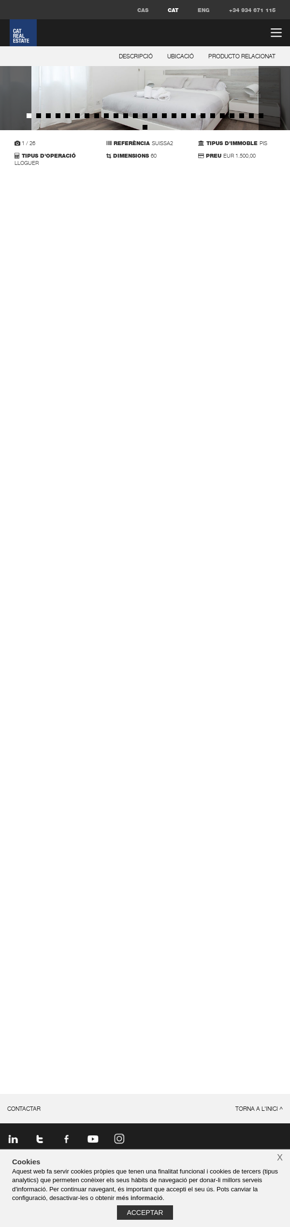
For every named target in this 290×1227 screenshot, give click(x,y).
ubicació (180, 57)
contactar (24, 1109)
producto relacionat (242, 57)
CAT (173, 10)
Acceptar (145, 1212)
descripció (136, 57)
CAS (142, 10)
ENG (204, 10)
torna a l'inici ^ (259, 1109)
